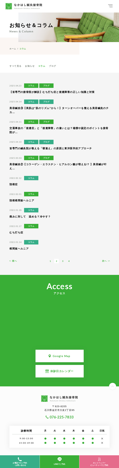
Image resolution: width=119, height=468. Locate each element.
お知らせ (30, 66)
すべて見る (15, 66)
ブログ (52, 66)
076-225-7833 (62, 417)
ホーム (12, 49)
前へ (14, 261)
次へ (104, 261)
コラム (41, 66)
